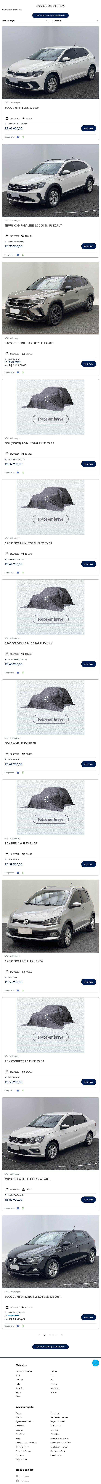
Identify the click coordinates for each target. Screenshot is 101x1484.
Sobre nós (20, 1426)
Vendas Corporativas (59, 1417)
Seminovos (55, 1413)
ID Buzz (54, 1392)
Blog (18, 1438)
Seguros (19, 1430)
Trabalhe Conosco (23, 1447)
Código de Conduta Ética (61, 1442)
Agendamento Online (24, 1421)
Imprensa (20, 1455)
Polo (18, 1384)
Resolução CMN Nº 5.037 (26, 1442)
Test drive (55, 1434)
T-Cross (54, 1371)
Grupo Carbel (21, 1459)
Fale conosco (56, 1426)
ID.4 (52, 1379)
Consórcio (20, 1434)
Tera (18, 1375)
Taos (52, 1375)
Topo (95, 1362)
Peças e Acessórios (58, 1421)
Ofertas (19, 1417)
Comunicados (56, 1455)
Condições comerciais (59, 1447)
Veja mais (88, 128)
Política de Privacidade (60, 1438)
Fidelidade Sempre (23, 1451)
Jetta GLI (19, 1388)
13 (56, 1335)
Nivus (18, 1396)
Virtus (18, 1392)
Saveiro (54, 1384)
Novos (18, 1413)
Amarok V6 (55, 1388)
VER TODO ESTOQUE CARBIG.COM (50, 15)
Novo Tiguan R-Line (24, 1371)
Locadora (54, 1430)
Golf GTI (19, 1379)
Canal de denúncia (58, 1451)
